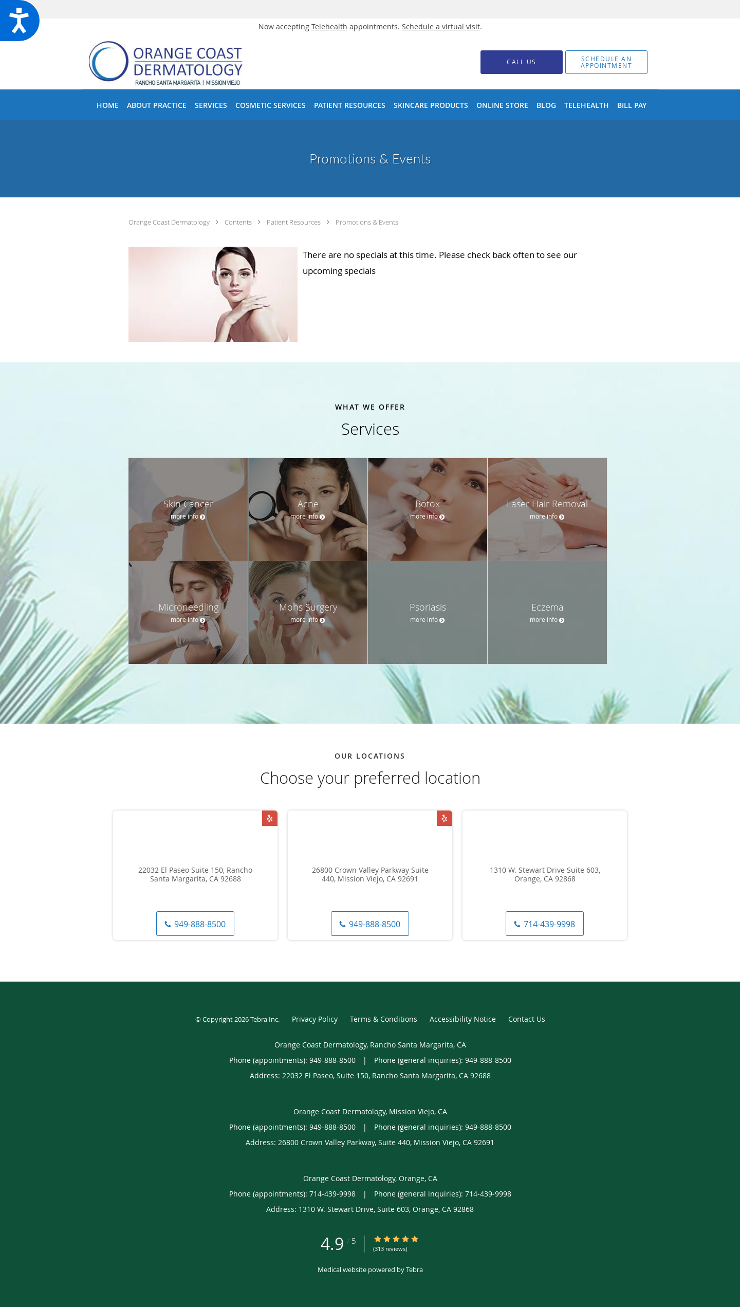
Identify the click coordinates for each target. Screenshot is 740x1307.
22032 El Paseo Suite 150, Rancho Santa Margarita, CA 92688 (195, 874)
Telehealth (329, 26)
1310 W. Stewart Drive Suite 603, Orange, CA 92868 (545, 874)
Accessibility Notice (463, 1019)
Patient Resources (294, 222)
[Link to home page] (181, 61)
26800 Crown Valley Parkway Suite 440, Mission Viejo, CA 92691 (370, 874)
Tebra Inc (264, 1019)
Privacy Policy (315, 1019)
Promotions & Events (367, 222)
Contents (239, 222)
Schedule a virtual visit (441, 26)
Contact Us (526, 1019)
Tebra (414, 1269)
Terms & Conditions (383, 1019)
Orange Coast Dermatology (169, 222)
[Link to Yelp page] (270, 818)
